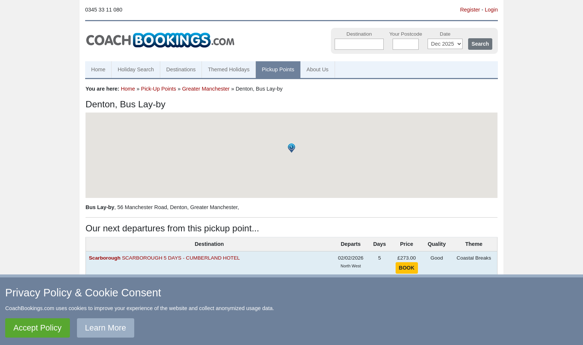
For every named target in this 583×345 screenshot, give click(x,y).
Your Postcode (405, 34)
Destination (359, 34)
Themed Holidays (228, 69)
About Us (317, 69)
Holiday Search (135, 69)
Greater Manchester (206, 89)
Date (445, 34)
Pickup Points (278, 69)
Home (98, 69)
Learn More (105, 327)
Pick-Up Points (158, 89)
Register (470, 10)
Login (491, 10)
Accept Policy (37, 327)
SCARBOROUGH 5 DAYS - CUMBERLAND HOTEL (164, 258)
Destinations (181, 69)
